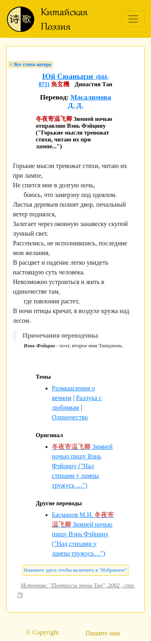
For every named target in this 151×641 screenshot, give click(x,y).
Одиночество (70, 417)
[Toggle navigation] (133, 19)
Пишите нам (103, 633)
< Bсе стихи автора (30, 64)
